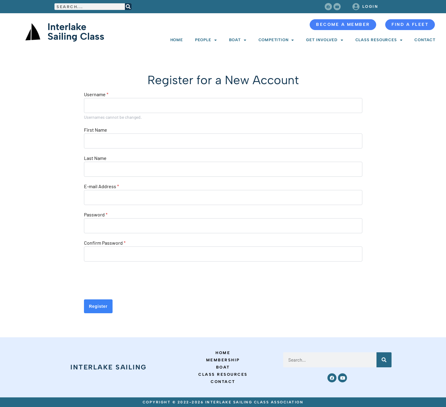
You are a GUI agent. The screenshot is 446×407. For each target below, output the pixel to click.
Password (95, 214)
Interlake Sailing (108, 367)
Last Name (95, 158)
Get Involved (324, 40)
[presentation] (129, 280)
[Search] (128, 6)
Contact (424, 40)
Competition (276, 40)
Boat (237, 40)
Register (98, 306)
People (206, 40)
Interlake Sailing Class (76, 31)
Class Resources (379, 40)
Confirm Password (104, 242)
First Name (95, 129)
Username (96, 94)
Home (176, 40)
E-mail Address (101, 186)
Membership (223, 360)
